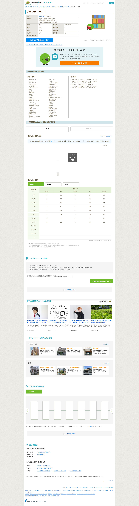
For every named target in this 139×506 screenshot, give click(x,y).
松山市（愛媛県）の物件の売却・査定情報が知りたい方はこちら (44, 45)
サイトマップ (77, 487)
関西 (46, 495)
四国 (49, 495)
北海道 (26, 495)
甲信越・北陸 (38, 495)
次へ (111, 411)
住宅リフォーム (34, 493)
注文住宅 (27, 493)
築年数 (49, 184)
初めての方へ (67, 487)
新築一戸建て (97, 490)
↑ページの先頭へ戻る (109, 480)
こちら (91, 426)
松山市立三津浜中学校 (43, 465)
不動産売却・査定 (43, 493)
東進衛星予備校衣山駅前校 (44, 468)
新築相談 (50, 493)
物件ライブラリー (71, 493)
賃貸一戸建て (66, 490)
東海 (43, 495)
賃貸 (46, 490)
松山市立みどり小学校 (60, 471)
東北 (30, 495)
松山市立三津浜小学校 (43, 471)
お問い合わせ (109, 487)
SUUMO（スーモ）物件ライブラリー (38, 3)
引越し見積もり (56, 493)
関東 (33, 495)
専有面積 (32, 184)
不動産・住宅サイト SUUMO (33, 7)
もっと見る (106, 344)
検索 (112, 3)
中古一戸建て (105, 490)
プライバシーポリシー (97, 487)
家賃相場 (73, 490)
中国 (52, 495)
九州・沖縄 (56, 495)
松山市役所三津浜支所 (43, 452)
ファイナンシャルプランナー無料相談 (86, 493)
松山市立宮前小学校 (75, 471)
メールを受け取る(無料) (80, 63)
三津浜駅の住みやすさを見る (101, 281)
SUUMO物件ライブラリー (50, 7)
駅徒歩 (66, 184)
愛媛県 (61, 7)
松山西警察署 (41, 454)
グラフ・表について (106, 136)
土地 (110, 490)
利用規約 (85, 487)
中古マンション (90, 490)
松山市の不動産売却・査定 (39, 40)
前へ (27, 411)
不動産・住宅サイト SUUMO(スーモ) (34, 490)
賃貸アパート (59, 490)
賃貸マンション (51, 490)
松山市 (67, 7)
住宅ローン (64, 493)
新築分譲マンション (80, 490)
